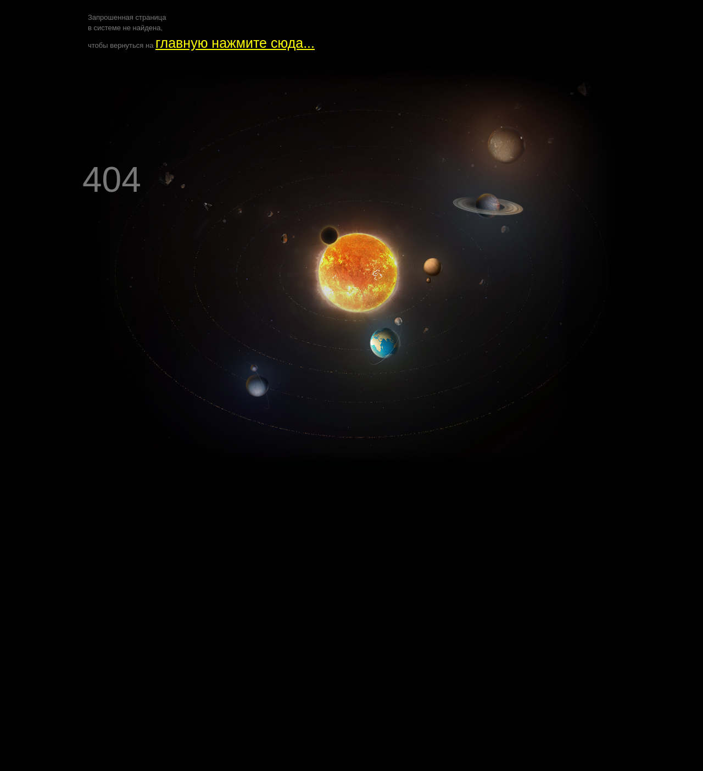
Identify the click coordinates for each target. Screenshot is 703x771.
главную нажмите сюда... (235, 43)
